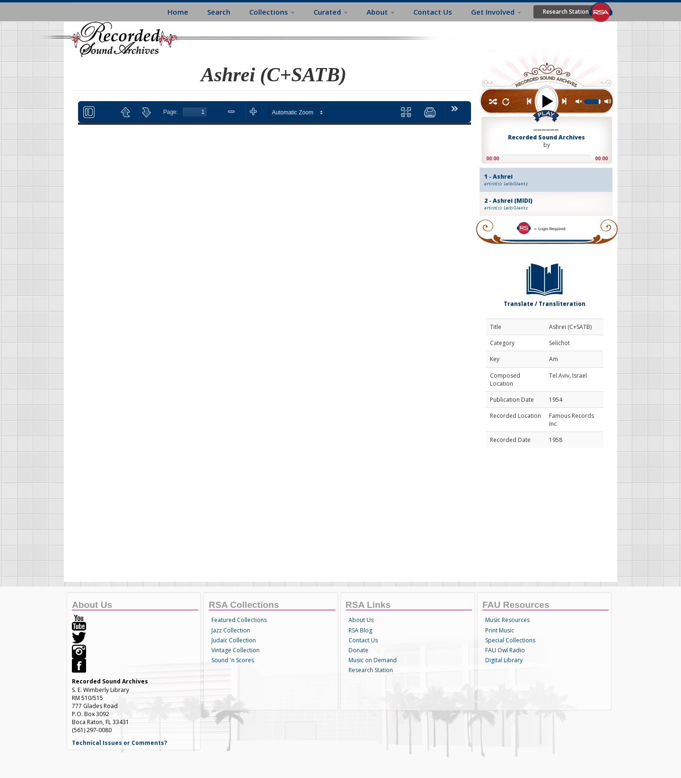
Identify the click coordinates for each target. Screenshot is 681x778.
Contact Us (432, 12)
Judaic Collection (233, 640)
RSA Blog (360, 630)
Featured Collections (239, 620)
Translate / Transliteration (544, 283)
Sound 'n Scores (232, 660)
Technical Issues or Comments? (119, 743)
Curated (331, 12)
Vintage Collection (235, 650)
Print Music (499, 630)
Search (218, 12)
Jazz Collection (230, 630)
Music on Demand (373, 660)
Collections (272, 12)
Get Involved (496, 12)
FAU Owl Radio (505, 650)
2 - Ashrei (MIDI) (537, 204)
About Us (361, 620)
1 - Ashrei (537, 180)
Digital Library (504, 660)
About (380, 12)
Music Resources (507, 620)
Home (177, 12)
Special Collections (510, 640)
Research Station (566, 12)
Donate (358, 650)
